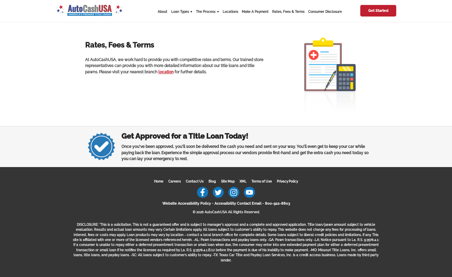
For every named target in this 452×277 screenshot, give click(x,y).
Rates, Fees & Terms (288, 12)
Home (158, 181)
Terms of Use (261, 181)
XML (243, 181)
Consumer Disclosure (325, 12)
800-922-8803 (277, 203)
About (162, 12)
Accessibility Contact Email (237, 203)
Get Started (378, 11)
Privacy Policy (287, 181)
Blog (212, 181)
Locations (230, 12)
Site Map (228, 181)
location (166, 72)
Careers (174, 181)
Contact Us (195, 181)
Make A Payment (255, 12)
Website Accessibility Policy (186, 203)
